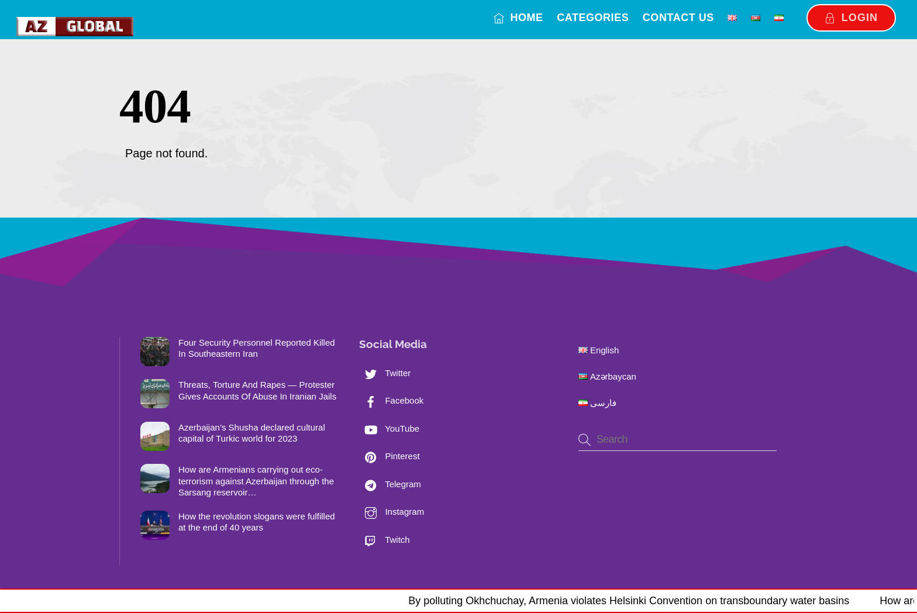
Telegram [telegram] (390, 484)
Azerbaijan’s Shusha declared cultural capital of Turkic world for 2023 (251, 433)
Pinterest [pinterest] (389, 456)
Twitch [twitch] (384, 540)
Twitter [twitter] (385, 373)
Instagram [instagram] (391, 511)
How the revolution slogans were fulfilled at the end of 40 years (256, 522)
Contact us (678, 17)
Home (518, 17)
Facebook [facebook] (391, 400)
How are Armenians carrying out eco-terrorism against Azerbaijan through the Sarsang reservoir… (256, 480)
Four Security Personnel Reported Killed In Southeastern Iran (256, 348)
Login (851, 17)
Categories (593, 17)
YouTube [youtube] (389, 428)
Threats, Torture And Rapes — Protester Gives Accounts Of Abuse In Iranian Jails (257, 390)
